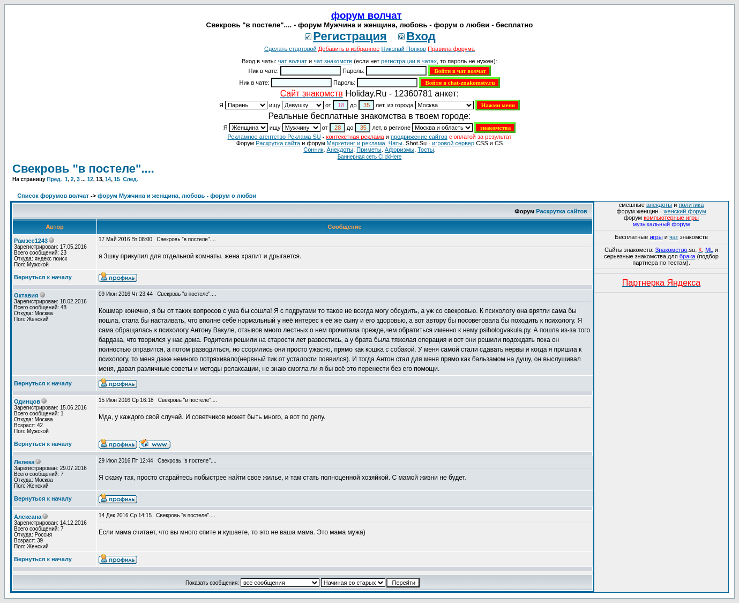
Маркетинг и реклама (356, 143)
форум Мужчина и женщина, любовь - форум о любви (177, 195)
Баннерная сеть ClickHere (370, 157)
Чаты (395, 143)
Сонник (313, 149)
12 (90, 179)
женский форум (684, 211)
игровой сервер (453, 143)
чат (673, 237)
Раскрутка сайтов (561, 211)
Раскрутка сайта (278, 143)
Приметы (368, 149)
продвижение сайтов (419, 136)
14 (108, 179)
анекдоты (659, 205)
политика (691, 205)
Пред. (54, 179)
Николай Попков (403, 49)
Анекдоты (340, 149)
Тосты (425, 149)
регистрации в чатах (409, 61)
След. (130, 179)
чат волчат (292, 61)
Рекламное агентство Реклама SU (273, 136)
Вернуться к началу (43, 277)
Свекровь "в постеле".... (83, 168)
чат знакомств (332, 61)
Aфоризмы (399, 149)
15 (117, 179)
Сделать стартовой (290, 49)
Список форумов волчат (53, 195)
